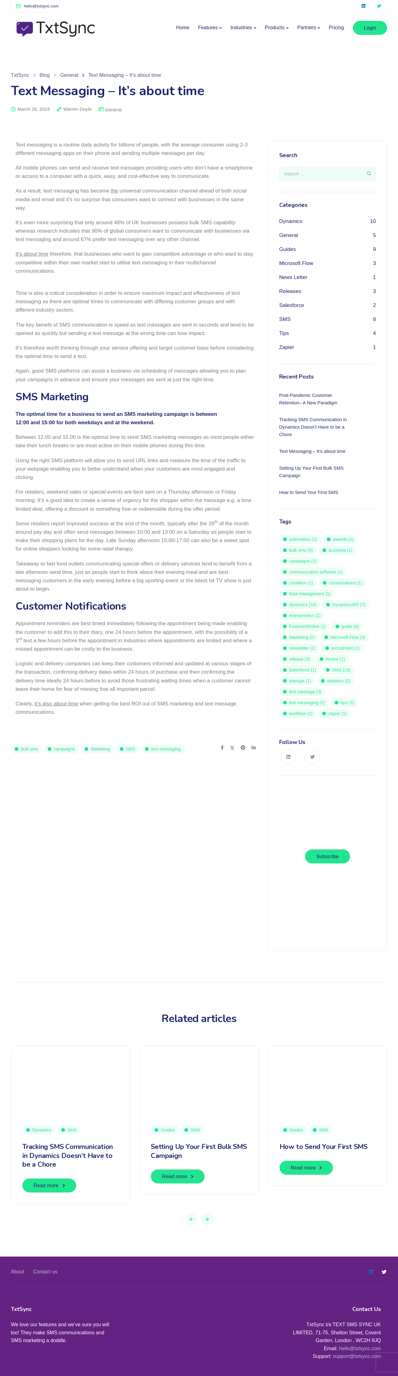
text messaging (165, 748)
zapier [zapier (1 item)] (337, 713)
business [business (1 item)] (340, 550)
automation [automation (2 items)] (303, 539)
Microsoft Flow (296, 263)
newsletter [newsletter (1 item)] (302, 648)
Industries (241, 27)
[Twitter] (379, 6)
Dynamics (291, 221)
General (113, 109)
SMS (130, 748)
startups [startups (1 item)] (300, 680)
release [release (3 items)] (299, 659)
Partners (306, 27)
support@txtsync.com (357, 1356)
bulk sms (29, 748)
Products (275, 27)
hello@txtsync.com (360, 1348)
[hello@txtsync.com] (41, 6)
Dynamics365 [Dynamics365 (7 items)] (348, 604)
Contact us (45, 1271)
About (17, 1271)
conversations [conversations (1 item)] (345, 582)
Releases (290, 291)
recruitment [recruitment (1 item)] (345, 648)
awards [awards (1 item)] (343, 539)
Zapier (286, 347)
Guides (287, 249)
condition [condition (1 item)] (301, 582)
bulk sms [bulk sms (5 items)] (301, 550)
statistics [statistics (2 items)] (338, 680)
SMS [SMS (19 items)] (341, 669)
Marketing (100, 748)
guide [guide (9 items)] (350, 626)
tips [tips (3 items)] (347, 702)
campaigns (64, 748)
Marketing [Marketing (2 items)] (302, 637)
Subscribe (327, 856)
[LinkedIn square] (363, 6)
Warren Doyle (77, 109)
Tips (284, 333)
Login (370, 27)
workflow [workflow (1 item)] (300, 713)
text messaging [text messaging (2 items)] (307, 702)
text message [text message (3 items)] (305, 691)
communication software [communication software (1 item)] (316, 571)
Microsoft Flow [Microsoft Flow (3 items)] (348, 637)
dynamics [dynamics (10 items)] (303, 604)
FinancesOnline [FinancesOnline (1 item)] (307, 626)
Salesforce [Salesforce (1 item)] (302, 669)
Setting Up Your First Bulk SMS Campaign (199, 1151)
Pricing (336, 27)
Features (208, 27)
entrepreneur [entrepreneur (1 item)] (305, 615)
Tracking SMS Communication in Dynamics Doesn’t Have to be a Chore (67, 1155)
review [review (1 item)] (335, 659)
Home (182, 27)
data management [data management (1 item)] (310, 593)
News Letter (293, 277)
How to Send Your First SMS (324, 1146)
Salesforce (291, 305)
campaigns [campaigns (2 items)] (303, 561)
